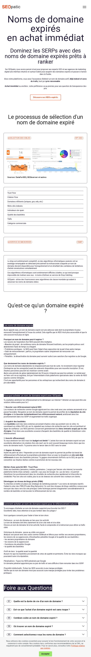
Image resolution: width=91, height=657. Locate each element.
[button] (45, 601)
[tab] (45, 601)
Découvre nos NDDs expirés (45, 97)
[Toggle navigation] (84, 7)
